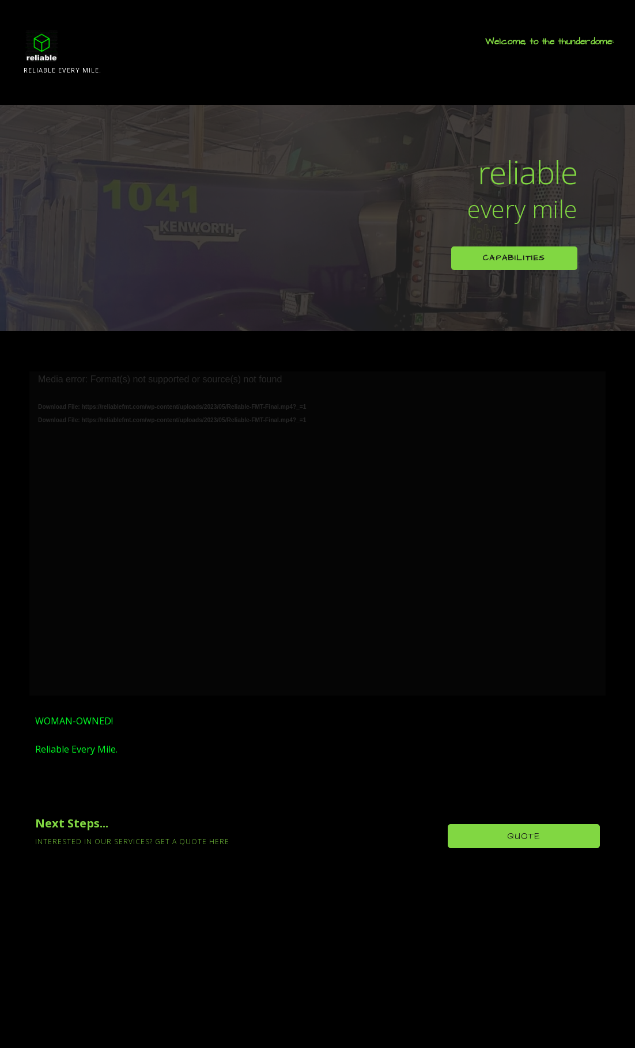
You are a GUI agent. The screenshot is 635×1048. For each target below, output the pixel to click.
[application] (317, 533)
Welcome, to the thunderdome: (549, 41)
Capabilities (514, 258)
